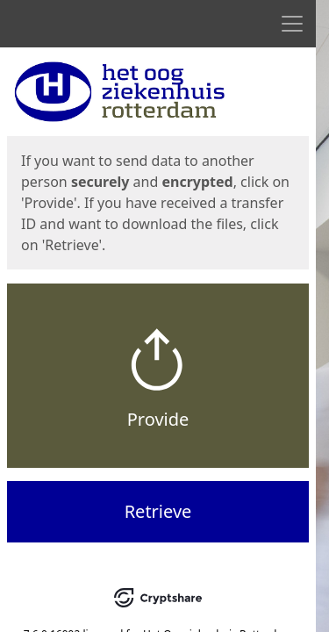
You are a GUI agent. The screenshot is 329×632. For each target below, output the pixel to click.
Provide (158, 419)
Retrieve (158, 511)
